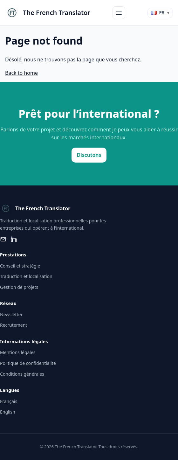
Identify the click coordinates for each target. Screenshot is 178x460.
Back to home (21, 72)
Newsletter (11, 314)
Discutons (89, 154)
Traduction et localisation (26, 276)
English (7, 412)
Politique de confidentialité (28, 363)
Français (8, 401)
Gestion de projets (19, 287)
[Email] (3, 239)
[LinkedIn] (14, 239)
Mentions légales (18, 352)
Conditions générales (22, 374)
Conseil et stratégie (20, 266)
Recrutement (13, 325)
